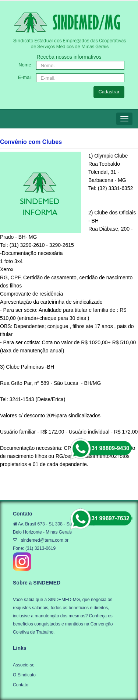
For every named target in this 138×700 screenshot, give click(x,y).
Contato (20, 684)
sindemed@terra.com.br (44, 540)
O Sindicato (24, 674)
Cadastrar (108, 91)
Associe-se (24, 665)
